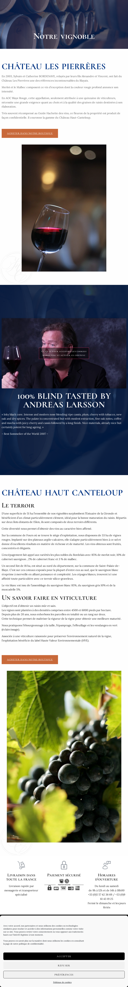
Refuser (64, 965)
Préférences (64, 974)
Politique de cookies (62, 982)
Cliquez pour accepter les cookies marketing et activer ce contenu (64, 353)
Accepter (64, 956)
